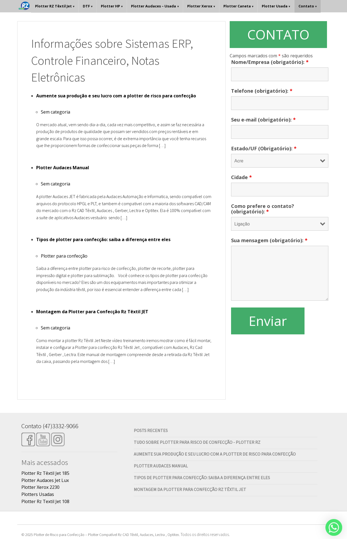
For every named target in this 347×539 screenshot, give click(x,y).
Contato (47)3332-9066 (49, 426)
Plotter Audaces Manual (62, 168)
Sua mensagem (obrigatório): (269, 240)
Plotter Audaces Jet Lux (45, 480)
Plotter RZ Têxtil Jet (53, 6)
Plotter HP (110, 6)
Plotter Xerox (199, 6)
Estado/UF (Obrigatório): (264, 148)
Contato (306, 6)
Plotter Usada (275, 6)
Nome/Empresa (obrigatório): (270, 62)
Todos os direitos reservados (205, 534)
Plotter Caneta (237, 6)
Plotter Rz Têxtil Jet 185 (45, 473)
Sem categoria (55, 112)
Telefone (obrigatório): (261, 91)
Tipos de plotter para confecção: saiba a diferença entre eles (103, 239)
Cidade (241, 177)
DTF (86, 6)
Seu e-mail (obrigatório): (263, 119)
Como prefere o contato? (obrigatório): (262, 208)
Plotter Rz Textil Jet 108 (45, 501)
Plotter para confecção (64, 256)
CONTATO (278, 34)
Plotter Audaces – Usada (153, 6)
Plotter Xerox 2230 (40, 487)
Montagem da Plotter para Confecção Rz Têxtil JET (92, 312)
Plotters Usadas (37, 494)
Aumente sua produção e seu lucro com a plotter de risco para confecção (116, 96)
